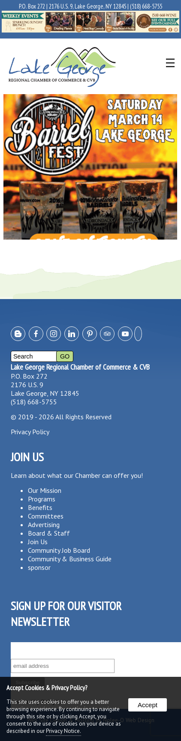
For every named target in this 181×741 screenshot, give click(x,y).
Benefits (40, 507)
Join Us (38, 541)
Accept (147, 704)
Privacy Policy (30, 431)
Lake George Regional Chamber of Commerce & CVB (80, 367)
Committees (45, 516)
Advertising (44, 524)
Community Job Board (59, 550)
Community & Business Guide (70, 558)
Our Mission (44, 490)
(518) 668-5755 (146, 6)
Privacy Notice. (63, 731)
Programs (41, 499)
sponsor (39, 567)
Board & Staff (49, 533)
